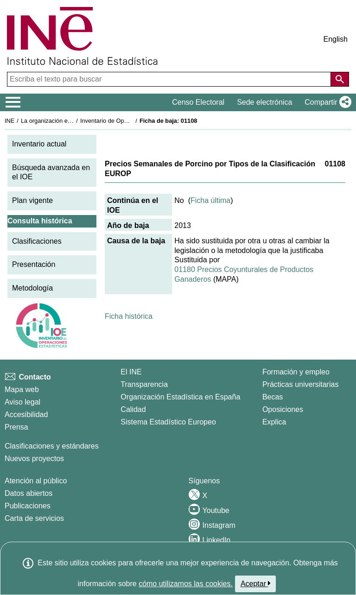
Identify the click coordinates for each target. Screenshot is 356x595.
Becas (272, 397)
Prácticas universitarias (300, 384)
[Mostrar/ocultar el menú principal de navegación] (13, 102)
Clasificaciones (37, 241)
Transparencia (144, 384)
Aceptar (256, 583)
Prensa (16, 427)
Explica (274, 422)
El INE (131, 372)
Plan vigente (32, 200)
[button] (326, 102)
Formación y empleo (296, 372)
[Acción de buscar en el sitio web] (340, 79)
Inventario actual (39, 144)
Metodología (32, 288)
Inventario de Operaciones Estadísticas (132, 120)
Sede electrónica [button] (264, 102)
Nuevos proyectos (34, 458)
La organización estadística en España (72, 120)
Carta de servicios (34, 518)
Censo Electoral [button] (198, 102)
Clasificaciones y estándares (52, 446)
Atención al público (36, 481)
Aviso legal (22, 402)
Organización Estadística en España (180, 397)
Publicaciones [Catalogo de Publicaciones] (28, 506)
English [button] (336, 39)
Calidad (133, 409)
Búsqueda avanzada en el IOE (51, 172)
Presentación (33, 264)
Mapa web (22, 389)
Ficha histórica (129, 316)
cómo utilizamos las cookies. (186, 584)
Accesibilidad (26, 414)
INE (9, 120)
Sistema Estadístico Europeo (168, 422)
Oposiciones (282, 409)
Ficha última (210, 200)
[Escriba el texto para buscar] (170, 79)
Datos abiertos (28, 493)
